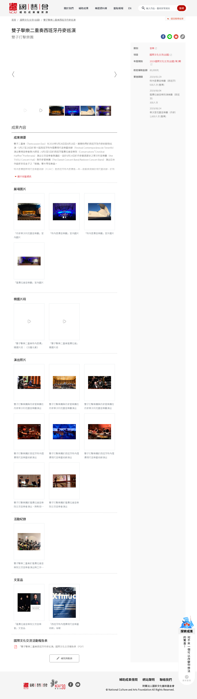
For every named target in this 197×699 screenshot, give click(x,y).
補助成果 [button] (83, 8)
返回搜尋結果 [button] (177, 18)
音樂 (152, 48)
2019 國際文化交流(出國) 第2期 (165, 61)
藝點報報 (118, 8)
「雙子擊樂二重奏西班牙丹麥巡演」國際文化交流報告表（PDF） (52, 646)
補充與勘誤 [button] (66, 658)
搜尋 (181, 8)
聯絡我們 (166, 679)
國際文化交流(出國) (30, 19)
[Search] (163, 8)
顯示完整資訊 (24, 176)
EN (129, 8)
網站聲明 (148, 679)
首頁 (13, 19)
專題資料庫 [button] (101, 8)
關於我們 (69, 8)
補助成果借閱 (128, 679)
